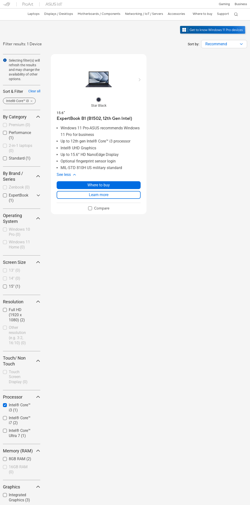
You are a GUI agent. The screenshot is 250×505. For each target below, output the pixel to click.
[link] (11, 14)
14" (14, 278)
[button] (224, 4)
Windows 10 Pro (19, 232)
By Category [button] (21, 116)
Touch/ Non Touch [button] (21, 360)
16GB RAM (18, 469)
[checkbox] (21, 125)
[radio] (99, 99)
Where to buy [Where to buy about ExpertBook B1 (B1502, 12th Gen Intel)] (98, 185)
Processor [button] (21, 397)
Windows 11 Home (19, 244)
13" (14, 270)
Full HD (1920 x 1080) (17, 314)
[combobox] (224, 44)
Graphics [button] (21, 486)
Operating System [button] (21, 218)
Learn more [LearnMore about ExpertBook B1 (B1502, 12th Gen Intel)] (98, 194)
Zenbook (19, 187)
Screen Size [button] (21, 262)
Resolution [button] (21, 301)
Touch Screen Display (18, 377)
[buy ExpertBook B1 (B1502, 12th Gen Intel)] (94, 118)
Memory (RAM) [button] (21, 450)
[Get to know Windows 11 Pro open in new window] (213, 34)
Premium (19, 125)
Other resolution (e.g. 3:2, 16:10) (17, 335)
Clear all (34, 91)
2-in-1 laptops (20, 148)
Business (241, 4)
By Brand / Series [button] (21, 176)
